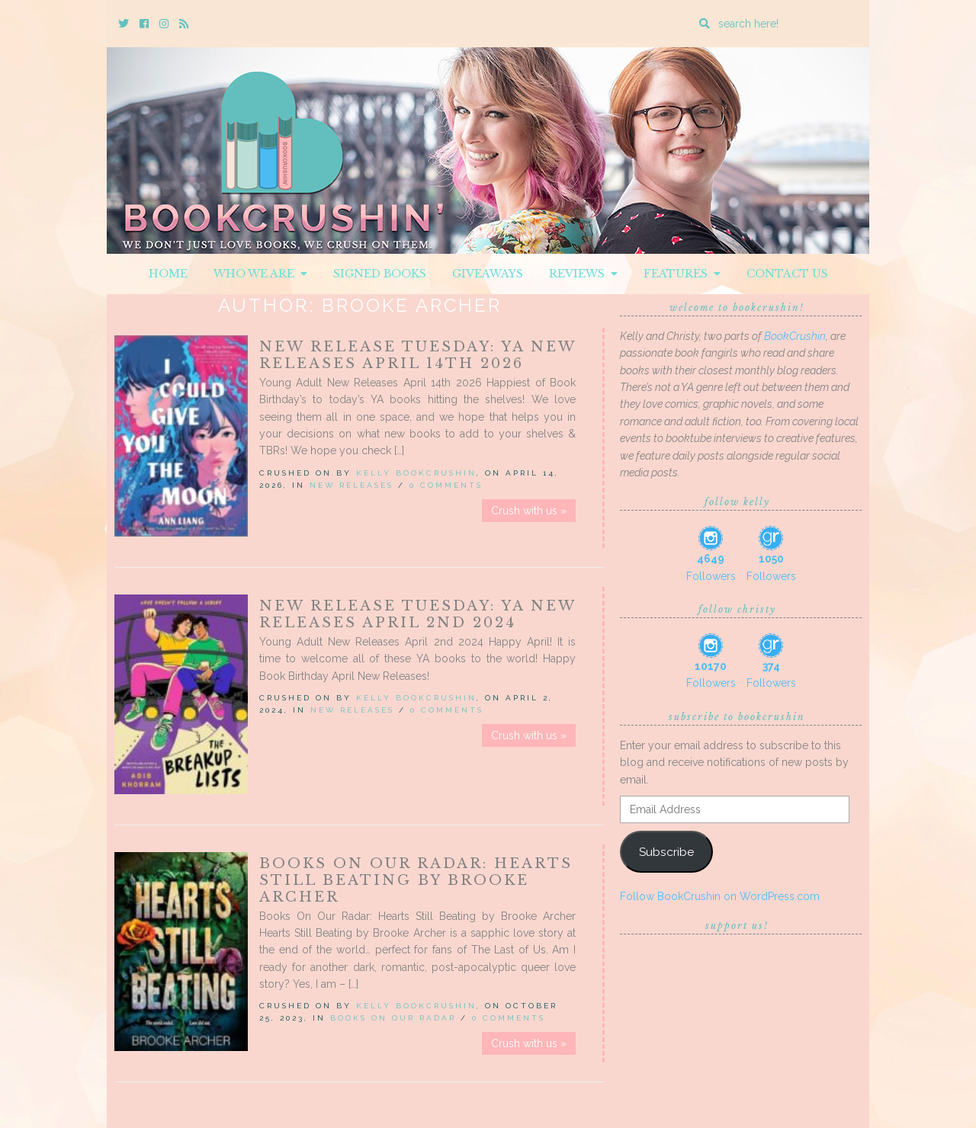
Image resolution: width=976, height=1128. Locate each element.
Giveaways (487, 273)
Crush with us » (529, 511)
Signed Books (379, 273)
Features (682, 273)
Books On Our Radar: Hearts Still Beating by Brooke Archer (416, 880)
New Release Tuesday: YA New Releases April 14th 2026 (417, 355)
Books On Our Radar (393, 1018)
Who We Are (260, 273)
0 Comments (446, 485)
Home (168, 273)
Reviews (583, 273)
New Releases (351, 485)
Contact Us (787, 273)
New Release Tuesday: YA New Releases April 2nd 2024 (417, 614)
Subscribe (666, 851)
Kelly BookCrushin (416, 473)
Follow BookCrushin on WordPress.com (720, 896)
